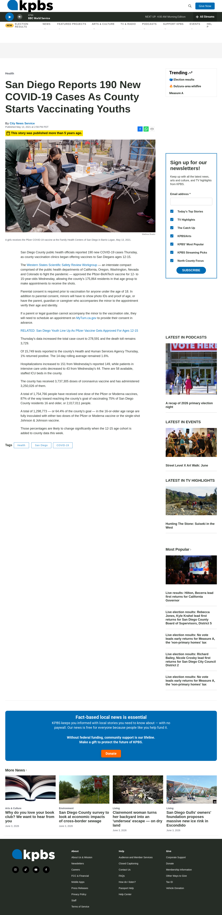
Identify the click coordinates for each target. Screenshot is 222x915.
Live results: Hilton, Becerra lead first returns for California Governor (189, 596)
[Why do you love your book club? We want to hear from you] (30, 789)
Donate (111, 753)
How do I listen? (127, 882)
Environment (66, 808)
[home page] (28, 9)
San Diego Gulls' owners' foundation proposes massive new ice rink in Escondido (189, 818)
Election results (21, 35)
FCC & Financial (80, 875)
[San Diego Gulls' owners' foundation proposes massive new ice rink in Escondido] (192, 789)
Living (116, 808)
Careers (75, 869)
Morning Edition (176, 24)
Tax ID (169, 882)
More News (16, 770)
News (47, 34)
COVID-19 (63, 445)
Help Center (125, 894)
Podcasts (149, 34)
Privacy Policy (78, 894)
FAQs (122, 875)
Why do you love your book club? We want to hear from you (29, 816)
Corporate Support (176, 857)
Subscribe (191, 270)
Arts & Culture (103, 34)
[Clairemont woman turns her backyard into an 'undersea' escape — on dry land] (138, 789)
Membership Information (179, 869)
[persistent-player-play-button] (9, 25)
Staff (73, 900)
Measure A (176, 93)
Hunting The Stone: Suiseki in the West (190, 525)
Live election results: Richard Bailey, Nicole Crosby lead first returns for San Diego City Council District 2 (191, 659)
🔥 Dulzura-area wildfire (185, 86)
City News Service (22, 123)
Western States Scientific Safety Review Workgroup (62, 265)
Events (195, 34)
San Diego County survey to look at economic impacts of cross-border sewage (84, 816)
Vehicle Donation (175, 888)
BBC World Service (39, 26)
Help (209, 35)
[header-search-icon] (191, 9)
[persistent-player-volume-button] (20, 25)
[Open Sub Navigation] (45, 39)
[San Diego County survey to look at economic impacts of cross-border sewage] (84, 789)
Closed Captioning (128, 863)
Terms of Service (80, 906)
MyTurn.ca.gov (86, 318)
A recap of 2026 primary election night (189, 405)
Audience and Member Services (136, 857)
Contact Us (125, 869)
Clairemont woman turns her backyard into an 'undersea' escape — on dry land (137, 818)
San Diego (41, 445)
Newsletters (77, 863)
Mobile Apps (77, 882)
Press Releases (79, 888)
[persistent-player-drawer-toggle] (205, 25)
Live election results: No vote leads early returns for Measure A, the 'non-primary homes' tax (190, 638)
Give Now (206, 9)
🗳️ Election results (181, 79)
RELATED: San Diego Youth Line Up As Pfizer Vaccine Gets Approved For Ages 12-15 (79, 330)
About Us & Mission (81, 857)
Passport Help (126, 888)
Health (9, 73)
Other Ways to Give (176, 875)
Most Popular (179, 549)
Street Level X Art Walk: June (187, 465)
